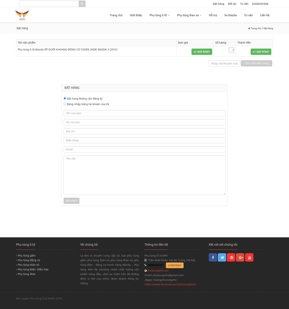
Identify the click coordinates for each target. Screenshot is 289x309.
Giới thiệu (136, 15)
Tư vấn (244, 4)
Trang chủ (116, 15)
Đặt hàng (218, 4)
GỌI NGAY (202, 51)
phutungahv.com (158, 270)
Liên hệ (264, 15)
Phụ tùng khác (26, 274)
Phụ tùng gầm (25, 255)
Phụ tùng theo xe (189, 15)
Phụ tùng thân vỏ (27, 265)
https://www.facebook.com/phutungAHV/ (170, 284)
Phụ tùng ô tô (159, 15)
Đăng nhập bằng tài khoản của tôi (88, 104)
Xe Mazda (230, 15)
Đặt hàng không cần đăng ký (84, 98)
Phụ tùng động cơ (28, 260)
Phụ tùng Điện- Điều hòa (32, 269)
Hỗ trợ (213, 15)
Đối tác (232, 4)
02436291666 (260, 4)
